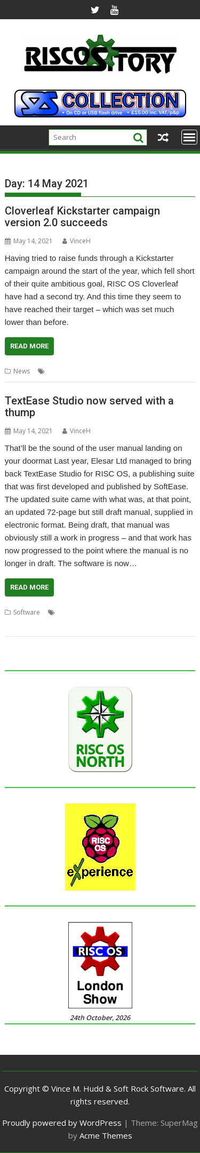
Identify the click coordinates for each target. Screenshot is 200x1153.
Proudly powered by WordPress (62, 1122)
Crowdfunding (104, 371)
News (21, 371)
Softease (152, 612)
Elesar (83, 612)
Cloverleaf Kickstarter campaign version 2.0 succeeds (82, 216)
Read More (29, 346)
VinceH (76, 240)
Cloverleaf (62, 371)
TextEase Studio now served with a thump (89, 406)
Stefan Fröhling (152, 371)
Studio (179, 612)
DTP (64, 612)
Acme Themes (105, 1135)
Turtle (44, 625)
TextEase (18, 625)
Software (26, 612)
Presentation (116, 612)
